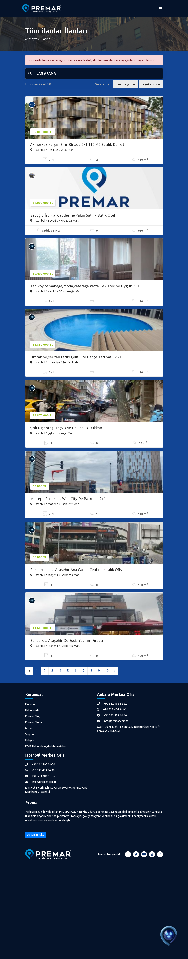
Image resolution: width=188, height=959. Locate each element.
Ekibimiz (30, 704)
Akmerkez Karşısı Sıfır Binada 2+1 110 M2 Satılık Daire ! (77, 144)
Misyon (29, 728)
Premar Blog (32, 716)
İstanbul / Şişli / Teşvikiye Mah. (52, 433)
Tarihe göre (125, 84)
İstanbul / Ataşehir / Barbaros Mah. (55, 575)
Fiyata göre (151, 84)
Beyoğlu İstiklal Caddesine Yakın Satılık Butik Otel (72, 215)
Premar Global (34, 722)
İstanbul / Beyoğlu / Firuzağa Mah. (54, 220)
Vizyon (29, 734)
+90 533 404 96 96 (111, 709)
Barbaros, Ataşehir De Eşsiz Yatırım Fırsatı (66, 640)
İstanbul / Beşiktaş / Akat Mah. (52, 149)
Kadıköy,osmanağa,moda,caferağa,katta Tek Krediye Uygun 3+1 (84, 286)
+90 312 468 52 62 (112, 703)
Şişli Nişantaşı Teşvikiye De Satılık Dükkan (66, 427)
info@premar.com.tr (112, 721)
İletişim (29, 740)
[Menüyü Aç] (160, 8)
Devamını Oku (35, 834)
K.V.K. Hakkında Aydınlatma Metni (45, 746)
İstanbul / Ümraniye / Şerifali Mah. (54, 362)
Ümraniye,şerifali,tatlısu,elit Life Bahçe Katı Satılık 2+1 (77, 357)
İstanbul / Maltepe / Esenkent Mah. (55, 504)
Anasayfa (31, 39)
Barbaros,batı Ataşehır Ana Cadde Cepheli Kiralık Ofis (76, 569)
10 (107, 670)
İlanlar (46, 39)
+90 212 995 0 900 (40, 764)
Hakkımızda (32, 710)
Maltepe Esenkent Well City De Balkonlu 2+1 (68, 498)
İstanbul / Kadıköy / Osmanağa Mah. (56, 291)
